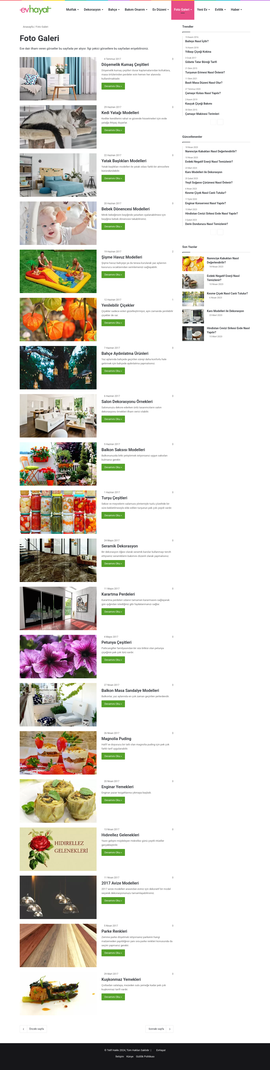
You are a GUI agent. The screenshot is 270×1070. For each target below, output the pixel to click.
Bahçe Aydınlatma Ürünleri (124, 353)
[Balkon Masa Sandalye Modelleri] (58, 704)
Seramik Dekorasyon (119, 546)
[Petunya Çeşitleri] (58, 656)
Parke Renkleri (114, 931)
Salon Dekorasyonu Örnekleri (127, 401)
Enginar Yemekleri (117, 786)
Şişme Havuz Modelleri (121, 257)
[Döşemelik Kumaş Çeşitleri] (58, 78)
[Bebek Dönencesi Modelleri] (58, 223)
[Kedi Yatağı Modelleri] (58, 127)
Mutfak (71, 9)
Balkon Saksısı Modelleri (123, 449)
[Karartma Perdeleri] (58, 608)
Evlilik (219, 9)
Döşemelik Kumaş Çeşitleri (125, 64)
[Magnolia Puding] (58, 753)
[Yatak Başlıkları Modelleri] (58, 175)
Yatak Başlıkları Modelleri (123, 160)
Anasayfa (27, 26)
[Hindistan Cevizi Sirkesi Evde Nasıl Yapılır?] (193, 333)
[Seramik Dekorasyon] (58, 560)
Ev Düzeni (159, 9)
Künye (130, 1056)
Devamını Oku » (113, 86)
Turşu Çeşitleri (114, 498)
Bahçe (112, 9)
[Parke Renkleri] (58, 945)
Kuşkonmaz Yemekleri (121, 979)
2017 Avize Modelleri (120, 883)
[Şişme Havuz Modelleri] (58, 271)
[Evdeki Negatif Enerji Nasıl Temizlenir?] (193, 281)
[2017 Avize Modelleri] (58, 897)
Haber (235, 9)
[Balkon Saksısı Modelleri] (58, 464)
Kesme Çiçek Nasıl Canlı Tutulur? (227, 293)
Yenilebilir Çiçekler (117, 305)
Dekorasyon (92, 9)
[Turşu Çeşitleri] (58, 512)
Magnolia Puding (116, 738)
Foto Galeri (181, 9)
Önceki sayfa (33, 1029)
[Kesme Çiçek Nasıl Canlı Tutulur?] (193, 298)
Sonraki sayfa (159, 1029)
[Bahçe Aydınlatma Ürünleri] (58, 367)
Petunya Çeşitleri (116, 642)
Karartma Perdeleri (118, 594)
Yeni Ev (202, 9)
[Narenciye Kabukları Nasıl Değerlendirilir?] (193, 263)
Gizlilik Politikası (145, 1056)
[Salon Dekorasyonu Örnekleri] (58, 416)
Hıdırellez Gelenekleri (120, 835)
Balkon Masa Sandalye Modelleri (130, 690)
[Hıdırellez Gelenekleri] (58, 849)
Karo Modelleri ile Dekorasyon (225, 311)
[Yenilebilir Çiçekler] (58, 319)
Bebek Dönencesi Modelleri (125, 209)
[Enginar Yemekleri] (58, 801)
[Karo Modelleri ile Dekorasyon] (193, 316)
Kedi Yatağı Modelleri (120, 112)
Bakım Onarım (135, 9)
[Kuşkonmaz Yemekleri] (58, 993)
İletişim (119, 1056)
